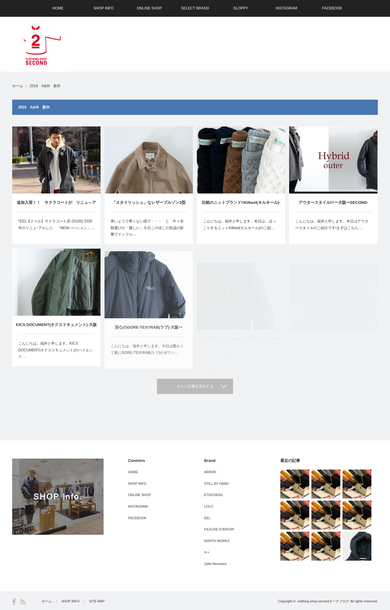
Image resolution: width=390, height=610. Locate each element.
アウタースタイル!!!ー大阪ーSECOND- (333, 205)
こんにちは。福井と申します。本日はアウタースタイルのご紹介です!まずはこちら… (331, 227)
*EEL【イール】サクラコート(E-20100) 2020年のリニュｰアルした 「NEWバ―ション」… (56, 224)
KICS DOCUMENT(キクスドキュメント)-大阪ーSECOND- (56, 335)
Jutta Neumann (215, 564)
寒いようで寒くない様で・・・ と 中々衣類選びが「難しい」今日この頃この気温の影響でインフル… (147, 227)
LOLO (208, 506)
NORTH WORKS (217, 541)
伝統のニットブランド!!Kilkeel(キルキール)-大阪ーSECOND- (241, 206)
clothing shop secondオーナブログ (323, 601)
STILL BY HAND (216, 483)
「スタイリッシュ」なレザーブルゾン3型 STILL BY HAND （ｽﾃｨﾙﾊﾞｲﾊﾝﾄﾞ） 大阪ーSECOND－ (149, 206)
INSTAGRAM (286, 8)
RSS (23, 602)
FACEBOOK (332, 8)
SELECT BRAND (195, 8)
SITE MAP (97, 601)
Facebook (14, 601)
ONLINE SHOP (149, 8)
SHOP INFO (104, 8)
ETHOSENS (213, 495)
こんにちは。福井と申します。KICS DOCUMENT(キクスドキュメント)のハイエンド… (55, 357)
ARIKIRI (210, 472)
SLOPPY (240, 8)
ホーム (47, 601)
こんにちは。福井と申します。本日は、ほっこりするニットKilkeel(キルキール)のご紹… (239, 225)
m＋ (207, 552)
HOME (57, 8)
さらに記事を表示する (195, 386)
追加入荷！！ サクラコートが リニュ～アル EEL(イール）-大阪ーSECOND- (56, 206)
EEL (207, 518)
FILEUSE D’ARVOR (219, 529)
